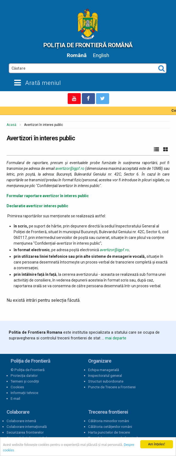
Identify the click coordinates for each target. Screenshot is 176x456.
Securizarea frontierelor (25, 432)
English (101, 55)
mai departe (115, 338)
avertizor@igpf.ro (69, 168)
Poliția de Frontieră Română (88, 45)
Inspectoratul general (105, 376)
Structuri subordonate (105, 381)
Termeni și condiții (25, 381)
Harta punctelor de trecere (109, 432)
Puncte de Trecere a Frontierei (112, 387)
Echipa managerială (103, 370)
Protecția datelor (24, 376)
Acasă (11, 125)
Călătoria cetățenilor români (110, 427)
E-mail (15, 398)
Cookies (17, 387)
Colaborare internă (21, 421)
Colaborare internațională (27, 427)
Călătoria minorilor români (108, 421)
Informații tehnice (24, 393)
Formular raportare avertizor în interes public (48, 196)
